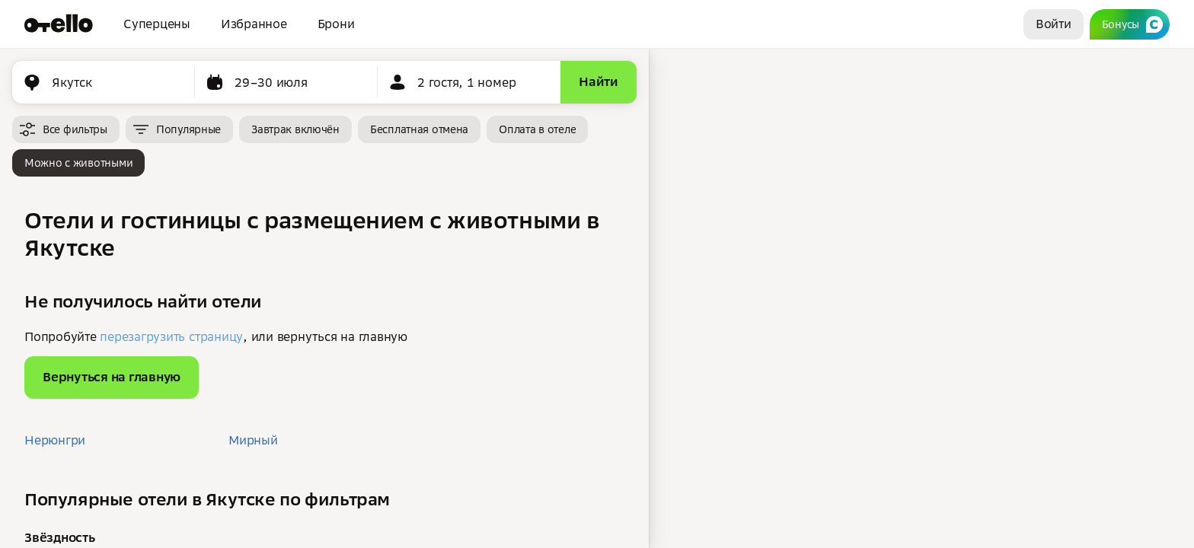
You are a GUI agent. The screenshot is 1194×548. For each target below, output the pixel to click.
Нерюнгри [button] (54, 440)
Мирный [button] (253, 440)
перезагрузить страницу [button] (171, 336)
